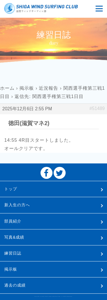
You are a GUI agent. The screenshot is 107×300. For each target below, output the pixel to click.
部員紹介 (12, 221)
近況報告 (48, 88)
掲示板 (26, 88)
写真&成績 (14, 237)
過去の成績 (15, 285)
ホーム (7, 88)
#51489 (97, 108)
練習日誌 (12, 253)
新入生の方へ (17, 205)
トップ (10, 189)
